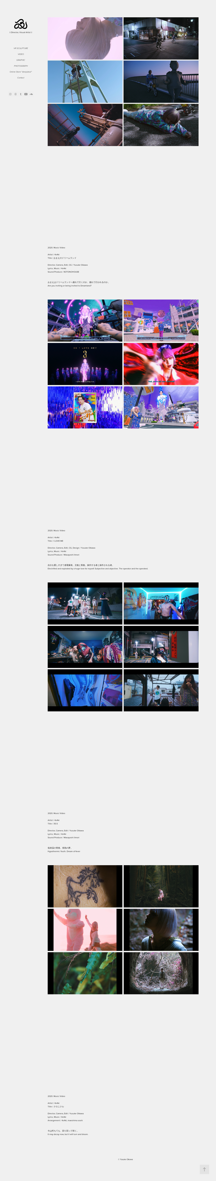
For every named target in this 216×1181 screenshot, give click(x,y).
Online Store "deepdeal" (21, 72)
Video (21, 54)
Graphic (20, 60)
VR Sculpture (21, 48)
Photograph (21, 66)
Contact (20, 77)
